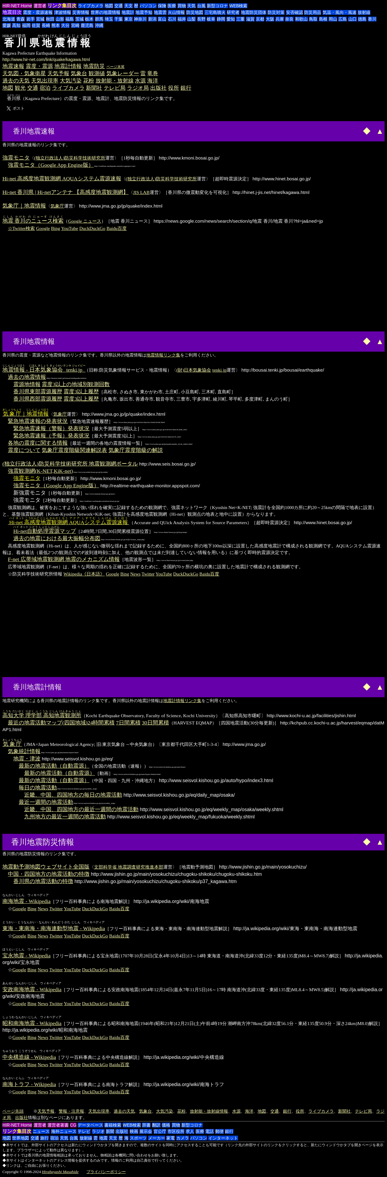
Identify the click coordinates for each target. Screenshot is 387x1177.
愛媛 (6, 25)
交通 (118, 5)
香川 (372, 19)
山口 (352, 19)
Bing (55, 228)
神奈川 (140, 19)
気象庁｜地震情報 (24, 206)
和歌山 (301, 19)
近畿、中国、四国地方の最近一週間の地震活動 (81, 809)
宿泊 (45, 88)
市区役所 (175, 1131)
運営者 (40, 5)
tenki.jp (219, 369)
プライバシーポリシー (106, 1171)
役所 (173, 88)
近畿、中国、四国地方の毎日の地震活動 (73, 795)
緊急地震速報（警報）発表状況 (51, 428)
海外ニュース (63, 1131)
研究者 (233, 12)
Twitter (147, 574)
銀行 (185, 88)
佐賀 (36, 25)
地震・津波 (27, 759)
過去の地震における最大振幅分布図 (56, 538)
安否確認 (294, 12)
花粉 (88, 81)
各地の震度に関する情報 (38, 443)
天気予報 (58, 73)
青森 (20, 19)
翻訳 (156, 1125)
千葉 (118, 19)
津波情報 (62, 12)
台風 (201, 5)
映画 (134, 1131)
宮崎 (75, 25)
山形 (60, 19)
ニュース (41, 1131)
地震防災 (94, 66)
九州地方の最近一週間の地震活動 (65, 817)
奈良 (289, 19)
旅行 (44, 1138)
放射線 (364, 12)
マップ (44, 531)
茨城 (79, 19)
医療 (171, 5)
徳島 (362, 19)
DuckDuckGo (92, 228)
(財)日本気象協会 (193, 369)
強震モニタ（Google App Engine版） (51, 165)
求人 (190, 1131)
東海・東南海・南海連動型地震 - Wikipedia (53, 928)
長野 (201, 19)
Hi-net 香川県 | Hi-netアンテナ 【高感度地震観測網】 (65, 192)
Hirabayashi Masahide (60, 1171)
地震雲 (160, 12)
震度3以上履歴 (81, 392)
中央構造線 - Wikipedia (29, 1057)
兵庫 (279, 19)
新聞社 (94, 88)
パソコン (148, 5)
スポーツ (138, 1138)
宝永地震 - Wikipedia (26, 956)
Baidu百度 (116, 228)
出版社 (158, 88)
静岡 (221, 19)
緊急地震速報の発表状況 (38, 421)
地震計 (128, 12)
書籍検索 (112, 1125)
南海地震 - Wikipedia (26, 901)
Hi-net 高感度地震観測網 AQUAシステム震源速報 (61, 179)
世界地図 (20, 1138)
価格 (166, 1125)
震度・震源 (39, 66)
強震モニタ (16, 158)
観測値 (97, 73)
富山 (162, 19)
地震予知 (143, 12)
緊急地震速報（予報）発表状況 (51, 436)
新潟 (152, 19)
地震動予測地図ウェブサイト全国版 (45, 867)
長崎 (46, 25)
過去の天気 (16, 81)
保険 (162, 5)
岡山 (333, 19)
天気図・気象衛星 (24, 73)
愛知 (230, 19)
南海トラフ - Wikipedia (29, 1084)
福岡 (26, 25)
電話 (209, 1131)
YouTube (69, 228)
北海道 (8, 19)
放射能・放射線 (115, 81)
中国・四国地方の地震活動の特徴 (48, 874)
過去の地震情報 (27, 377)
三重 (240, 19)
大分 (65, 25)
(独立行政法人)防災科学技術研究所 (69, 157)
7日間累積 (128, 723)
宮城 (40, 19)
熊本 (55, 25)
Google (43, 228)
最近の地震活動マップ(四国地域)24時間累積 (61, 723)
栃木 (89, 19)
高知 (16, 25)
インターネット (223, 1138)
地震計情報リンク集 (182, 700)
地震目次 (12, 12)
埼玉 (109, 19)
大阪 (270, 19)
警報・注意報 (71, 1111)
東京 (128, 19)
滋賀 (250, 19)
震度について (24, 450)
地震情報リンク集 (163, 355)
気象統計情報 (24, 751)
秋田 (50, 19)
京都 (260, 19)
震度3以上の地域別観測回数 (76, 384)
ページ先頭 (13, 1111)
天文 (128, 5)
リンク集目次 (61, 5)
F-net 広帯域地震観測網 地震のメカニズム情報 (64, 559)
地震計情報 (68, 66)
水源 (140, 81)
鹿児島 (87, 25)
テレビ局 (114, 88)
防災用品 (312, 12)
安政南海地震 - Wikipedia (31, 989)
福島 (69, 19)
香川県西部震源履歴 (37, 399)
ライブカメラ (90, 5)
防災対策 (276, 12)
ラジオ (98, 1131)
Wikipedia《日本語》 (84, 574)
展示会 (145, 1131)
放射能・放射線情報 (209, 1111)
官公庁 (160, 1131)
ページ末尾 (115, 67)
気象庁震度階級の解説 (136, 450)
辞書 (146, 1125)
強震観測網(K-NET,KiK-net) (40, 471)
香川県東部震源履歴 (37, 392)
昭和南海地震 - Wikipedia (31, 1023)
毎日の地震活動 (38, 788)
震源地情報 (27, 384)
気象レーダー (122, 73)
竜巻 (152, 73)
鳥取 (313, 19)
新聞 (110, 1131)
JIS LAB (141, 192)
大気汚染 (71, 81)
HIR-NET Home (17, 5)
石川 (172, 19)
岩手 (30, 19)
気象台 (79, 73)
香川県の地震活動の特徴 (43, 881)
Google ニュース (84, 221)
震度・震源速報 (38, 12)
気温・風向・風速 (339, 12)
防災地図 (194, 12)
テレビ (84, 1131)
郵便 (219, 1131)
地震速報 (13, 66)
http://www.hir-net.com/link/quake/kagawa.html (46, 59)
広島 (342, 19)
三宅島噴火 (215, 12)
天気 (191, 5)
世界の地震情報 (105, 12)
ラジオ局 (138, 88)
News (135, 574)
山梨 (191, 19)
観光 (20, 88)
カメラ (182, 1138)
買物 (181, 5)
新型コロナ (217, 5)
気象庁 (57, 205)
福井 (181, 19)
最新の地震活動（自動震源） (54, 766)
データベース (90, 1125)
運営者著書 (58, 1125)
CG (73, 1125)
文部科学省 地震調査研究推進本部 (128, 866)
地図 (109, 5)
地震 (103, 1138)
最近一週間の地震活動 (46, 802)
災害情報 (80, 12)
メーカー (156, 1138)
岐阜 (211, 19)
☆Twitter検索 (21, 228)
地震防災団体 (253, 12)
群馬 (99, 19)
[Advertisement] (79, 130)
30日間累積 (155, 723)
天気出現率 (44, 81)
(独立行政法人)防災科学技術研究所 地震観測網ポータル (70, 464)
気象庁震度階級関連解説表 (74, 450)
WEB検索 (238, 5)
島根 (323, 19)
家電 (170, 1138)
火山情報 (176, 12)
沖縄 (99, 25)
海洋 (152, 81)
